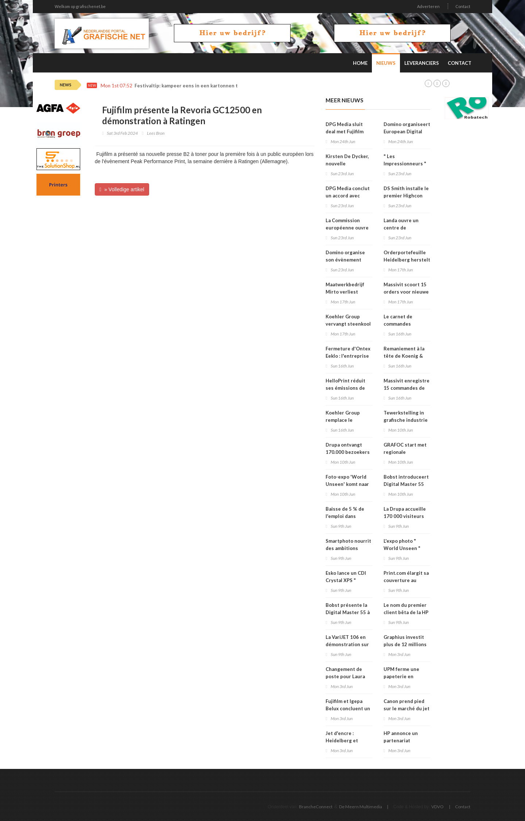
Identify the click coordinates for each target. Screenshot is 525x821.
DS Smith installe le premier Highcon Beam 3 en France (406, 195)
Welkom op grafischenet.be (80, 6)
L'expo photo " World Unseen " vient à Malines (402, 548)
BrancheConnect (315, 806)
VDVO (437, 806)
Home (360, 63)
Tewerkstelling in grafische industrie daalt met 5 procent (406, 420)
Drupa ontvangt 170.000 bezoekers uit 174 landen (348, 452)
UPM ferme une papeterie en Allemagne (401, 676)
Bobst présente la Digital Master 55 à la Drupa (348, 612)
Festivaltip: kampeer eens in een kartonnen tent (190, 86)
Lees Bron (155, 133)
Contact (462, 6)
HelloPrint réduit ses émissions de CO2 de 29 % (345, 388)
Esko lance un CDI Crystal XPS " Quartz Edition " (346, 580)
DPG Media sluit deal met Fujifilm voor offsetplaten (346, 131)
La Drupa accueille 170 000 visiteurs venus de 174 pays (405, 516)
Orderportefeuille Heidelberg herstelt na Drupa (407, 260)
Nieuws (386, 63)
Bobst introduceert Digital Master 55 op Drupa (406, 484)
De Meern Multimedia (360, 806)
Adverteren (428, 6)
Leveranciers (421, 63)
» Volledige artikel (122, 189)
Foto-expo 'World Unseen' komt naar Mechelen (347, 484)
